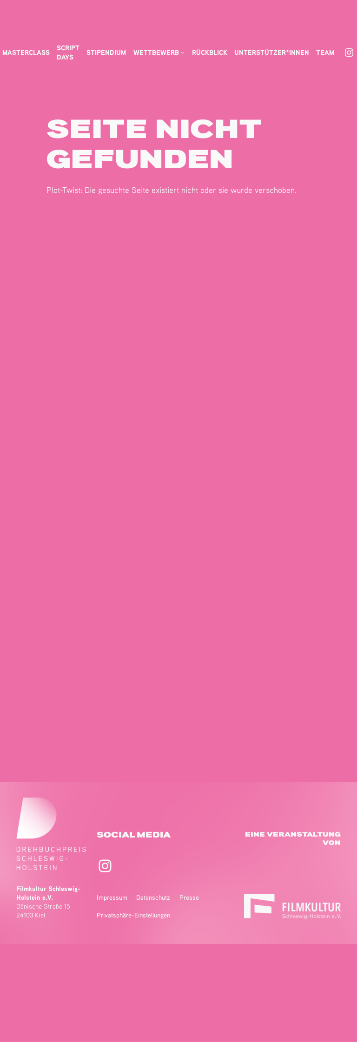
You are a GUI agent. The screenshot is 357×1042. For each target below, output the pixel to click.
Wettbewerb (156, 52)
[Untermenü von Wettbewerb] (182, 52)
